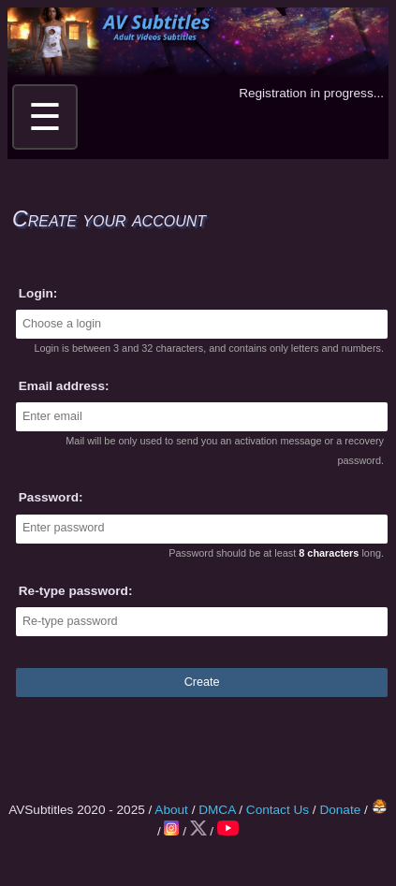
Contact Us (277, 810)
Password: (51, 497)
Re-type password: (76, 591)
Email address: (64, 386)
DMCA (216, 810)
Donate (339, 810)
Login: (38, 293)
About (171, 810)
